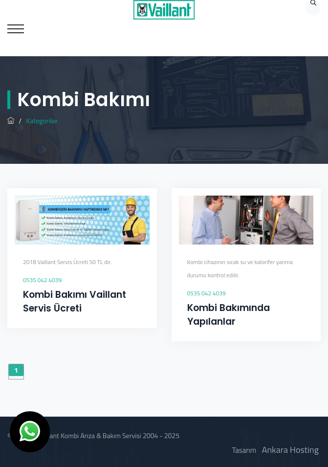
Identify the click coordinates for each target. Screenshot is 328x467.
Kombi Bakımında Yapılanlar (228, 314)
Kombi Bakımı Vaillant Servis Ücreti (74, 301)
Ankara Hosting (290, 449)
